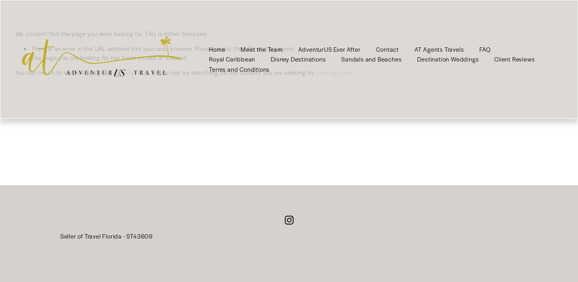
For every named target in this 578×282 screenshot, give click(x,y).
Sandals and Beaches (371, 59)
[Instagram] (289, 220)
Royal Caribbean (232, 59)
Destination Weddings (448, 59)
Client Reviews (514, 59)
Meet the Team (261, 49)
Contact (387, 49)
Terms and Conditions (239, 69)
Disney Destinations (298, 59)
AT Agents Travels (439, 49)
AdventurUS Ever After (329, 49)
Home (217, 49)
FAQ (484, 49)
